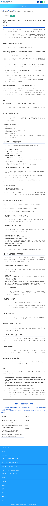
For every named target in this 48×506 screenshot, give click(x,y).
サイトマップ (5, 500)
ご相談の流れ (5, 481)
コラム (13, 10)
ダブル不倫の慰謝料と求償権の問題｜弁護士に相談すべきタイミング (12, 426)
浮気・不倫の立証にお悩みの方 (9, 473)
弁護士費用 (5, 477)
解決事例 (27, 428)
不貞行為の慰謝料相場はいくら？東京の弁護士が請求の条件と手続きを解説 (12, 435)
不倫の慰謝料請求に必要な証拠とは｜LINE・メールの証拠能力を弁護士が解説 (12, 430)
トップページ (5, 447)
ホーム (2, 10)
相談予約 (4, 496)
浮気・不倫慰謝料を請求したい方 (10, 458)
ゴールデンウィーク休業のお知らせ (10, 422)
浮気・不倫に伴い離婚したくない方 (10, 470)
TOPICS (7, 10)
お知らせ (27, 422)
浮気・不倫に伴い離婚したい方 (9, 466)
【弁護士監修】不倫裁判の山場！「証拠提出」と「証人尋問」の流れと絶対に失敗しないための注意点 (23, 411)
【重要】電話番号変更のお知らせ (9, 420)
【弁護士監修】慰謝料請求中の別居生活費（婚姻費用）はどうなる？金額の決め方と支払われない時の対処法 (24, 408)
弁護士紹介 (5, 455)
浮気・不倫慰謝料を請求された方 (10, 462)
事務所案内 (5, 451)
